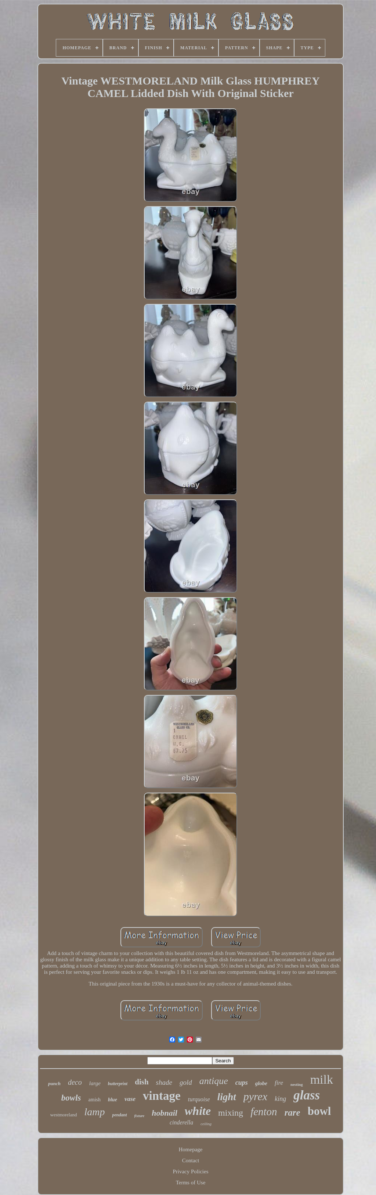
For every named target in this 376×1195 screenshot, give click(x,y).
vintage (162, 1095)
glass (306, 1095)
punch (54, 1083)
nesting (296, 1084)
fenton (263, 1111)
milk (321, 1079)
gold (186, 1082)
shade (164, 1082)
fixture (139, 1116)
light (226, 1096)
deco (75, 1082)
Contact (190, 1160)
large (95, 1083)
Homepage (191, 1149)
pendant (119, 1114)
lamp (94, 1111)
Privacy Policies (190, 1171)
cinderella (181, 1122)
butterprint (117, 1083)
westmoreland (63, 1114)
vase (129, 1098)
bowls (71, 1097)
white (198, 1110)
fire (279, 1082)
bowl (319, 1111)
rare (292, 1112)
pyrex (255, 1096)
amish (94, 1099)
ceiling (206, 1124)
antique (213, 1081)
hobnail (164, 1112)
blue (112, 1099)
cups (241, 1082)
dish (141, 1081)
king (280, 1098)
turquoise (199, 1099)
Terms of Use (191, 1182)
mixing (230, 1112)
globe (261, 1083)
